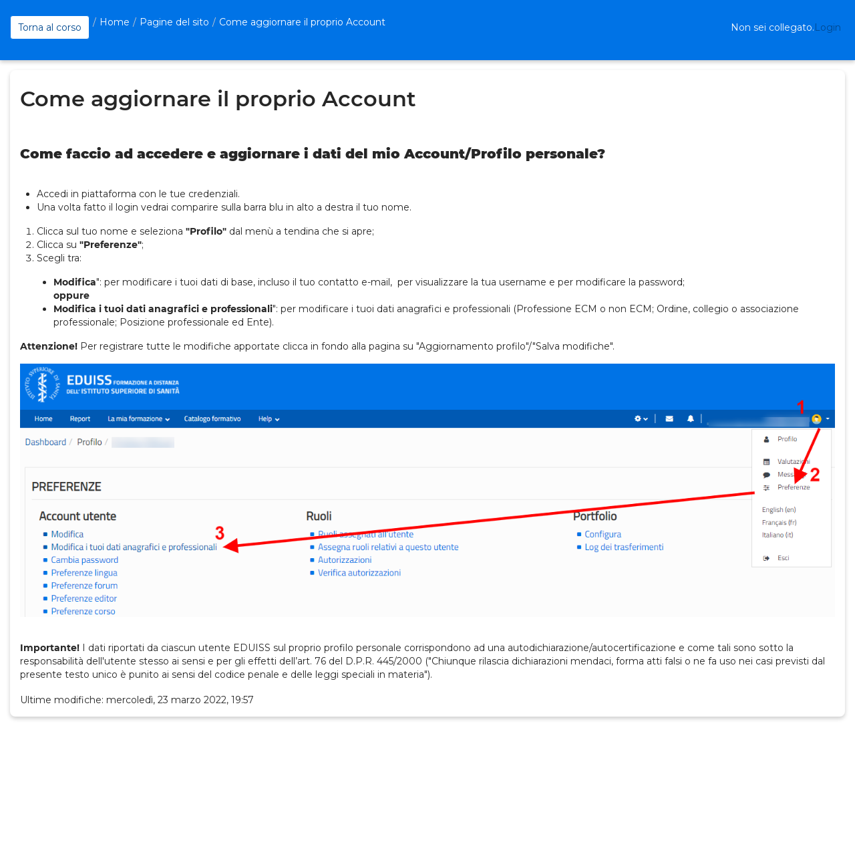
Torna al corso (49, 27)
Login (827, 27)
